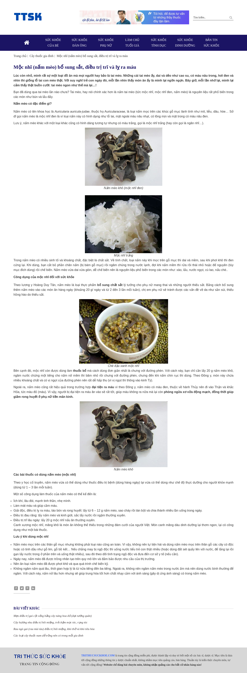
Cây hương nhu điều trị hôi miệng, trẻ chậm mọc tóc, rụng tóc (50, 622)
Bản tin (211, 43)
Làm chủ (132, 43)
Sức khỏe (53, 43)
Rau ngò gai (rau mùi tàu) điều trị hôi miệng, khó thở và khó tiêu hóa (54, 629)
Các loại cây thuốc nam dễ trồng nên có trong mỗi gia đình (48, 635)
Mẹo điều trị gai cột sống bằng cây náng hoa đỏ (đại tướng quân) (53, 615)
